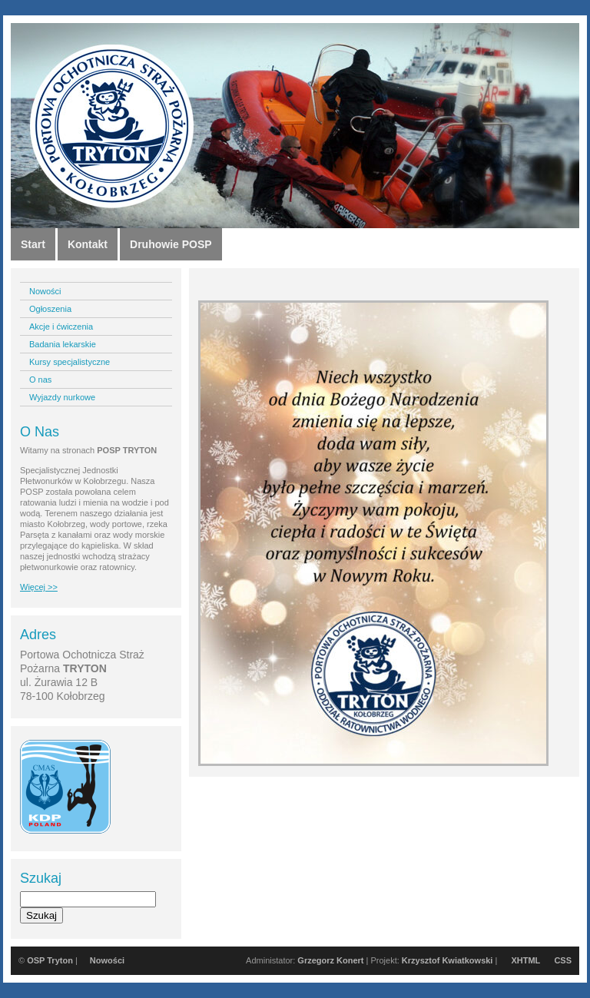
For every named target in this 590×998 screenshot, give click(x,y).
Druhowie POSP (171, 244)
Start (33, 244)
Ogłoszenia (50, 308)
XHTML (525, 960)
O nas (40, 379)
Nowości (45, 291)
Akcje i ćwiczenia (61, 326)
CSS (563, 960)
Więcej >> (39, 587)
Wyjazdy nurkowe (62, 397)
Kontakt (88, 244)
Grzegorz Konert (330, 960)
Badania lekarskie (62, 344)
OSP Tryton (50, 960)
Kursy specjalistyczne (69, 361)
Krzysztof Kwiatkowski (447, 960)
